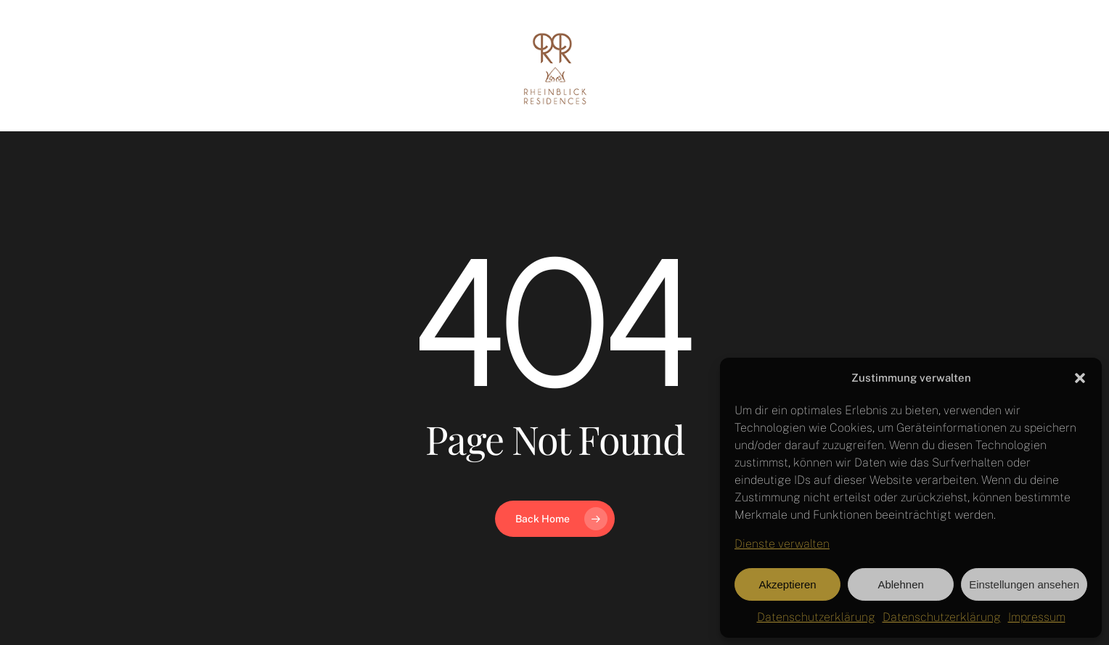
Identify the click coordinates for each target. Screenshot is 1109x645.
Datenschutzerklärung (816, 617)
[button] (1080, 378)
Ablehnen (900, 584)
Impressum (1036, 617)
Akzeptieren (787, 584)
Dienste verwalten (782, 544)
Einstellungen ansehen (1024, 584)
